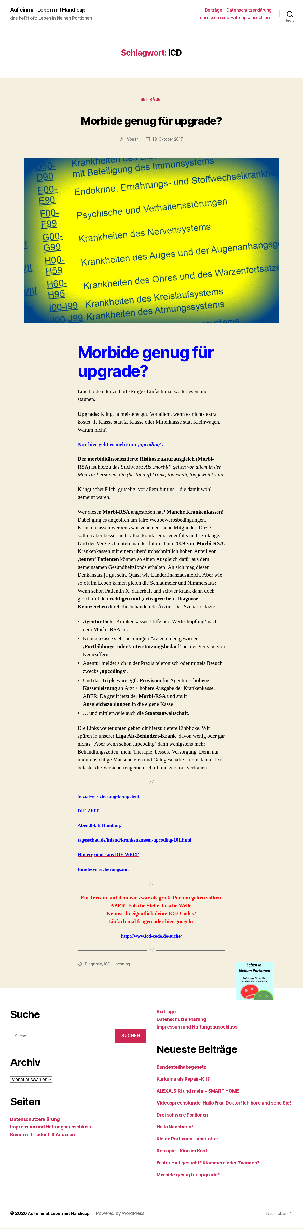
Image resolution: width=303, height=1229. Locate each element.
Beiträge (213, 10)
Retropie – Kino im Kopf (182, 1152)
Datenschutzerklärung (249, 10)
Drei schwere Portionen (182, 1116)
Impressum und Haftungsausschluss (235, 18)
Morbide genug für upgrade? (151, 120)
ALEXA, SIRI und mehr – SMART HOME (198, 1092)
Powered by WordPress (127, 1214)
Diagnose (93, 965)
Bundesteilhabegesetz (181, 1068)
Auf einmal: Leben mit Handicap (53, 10)
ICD (107, 965)
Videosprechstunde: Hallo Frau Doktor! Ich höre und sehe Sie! (224, 1104)
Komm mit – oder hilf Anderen (42, 1136)
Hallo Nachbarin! (175, 1128)
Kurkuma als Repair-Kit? (183, 1080)
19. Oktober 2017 (167, 140)
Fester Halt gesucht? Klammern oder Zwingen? (208, 1164)
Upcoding (122, 965)
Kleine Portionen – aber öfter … (190, 1140)
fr (135, 140)
